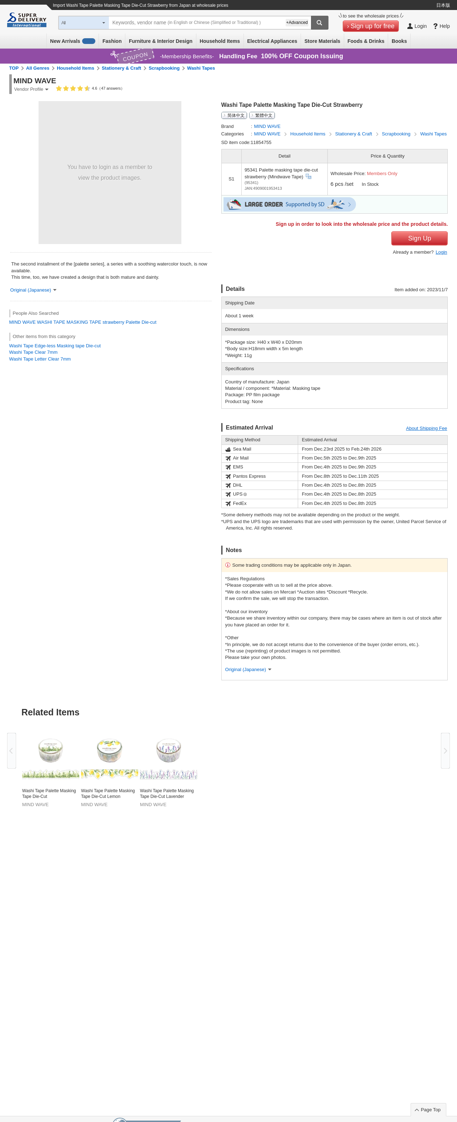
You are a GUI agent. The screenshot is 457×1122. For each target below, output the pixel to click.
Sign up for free (373, 26)
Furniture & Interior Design (160, 41)
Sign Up (419, 238)
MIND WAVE (22, 322)
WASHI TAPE (51, 322)
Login (441, 252)
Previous (11, 751)
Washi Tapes (201, 68)
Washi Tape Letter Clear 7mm (40, 359)
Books (399, 41)
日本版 (443, 5)
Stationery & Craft (121, 68)
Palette (133, 322)
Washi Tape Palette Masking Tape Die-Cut (49, 793)
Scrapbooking (164, 68)
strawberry (113, 322)
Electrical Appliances (272, 41)
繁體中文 (263, 115)
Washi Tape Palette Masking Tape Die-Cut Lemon (108, 793)
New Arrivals (72, 41)
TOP (14, 68)
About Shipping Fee (426, 428)
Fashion (112, 41)
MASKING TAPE (83, 322)
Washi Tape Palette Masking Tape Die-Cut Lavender (167, 793)
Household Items (220, 41)
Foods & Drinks (365, 41)
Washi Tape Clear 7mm (33, 352)
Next (445, 751)
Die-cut (149, 322)
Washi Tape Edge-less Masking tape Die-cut (55, 345)
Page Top (431, 1109)
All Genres (37, 68)
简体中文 (236, 115)
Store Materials (322, 41)
